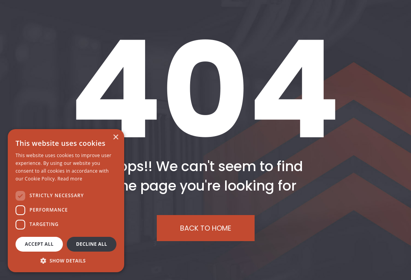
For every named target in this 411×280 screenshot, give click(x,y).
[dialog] (66, 200)
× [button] (115, 137)
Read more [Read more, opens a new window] (69, 178)
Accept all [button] (39, 244)
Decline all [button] (91, 244)
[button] (66, 260)
